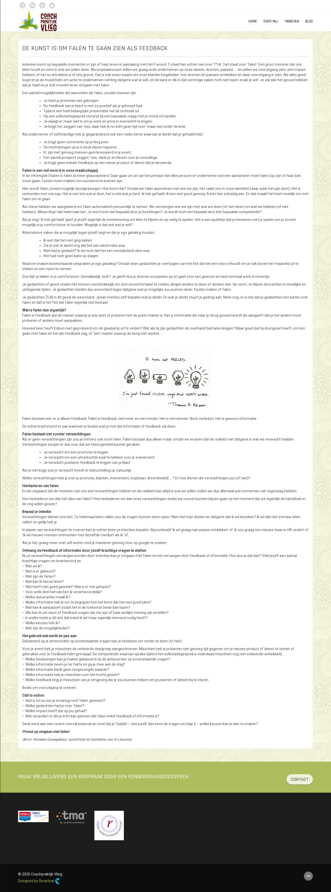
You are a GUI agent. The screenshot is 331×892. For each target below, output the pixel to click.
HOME (253, 21)
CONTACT (300, 786)
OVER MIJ (271, 21)
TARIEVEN (291, 21)
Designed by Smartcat (39, 881)
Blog (309, 21)
